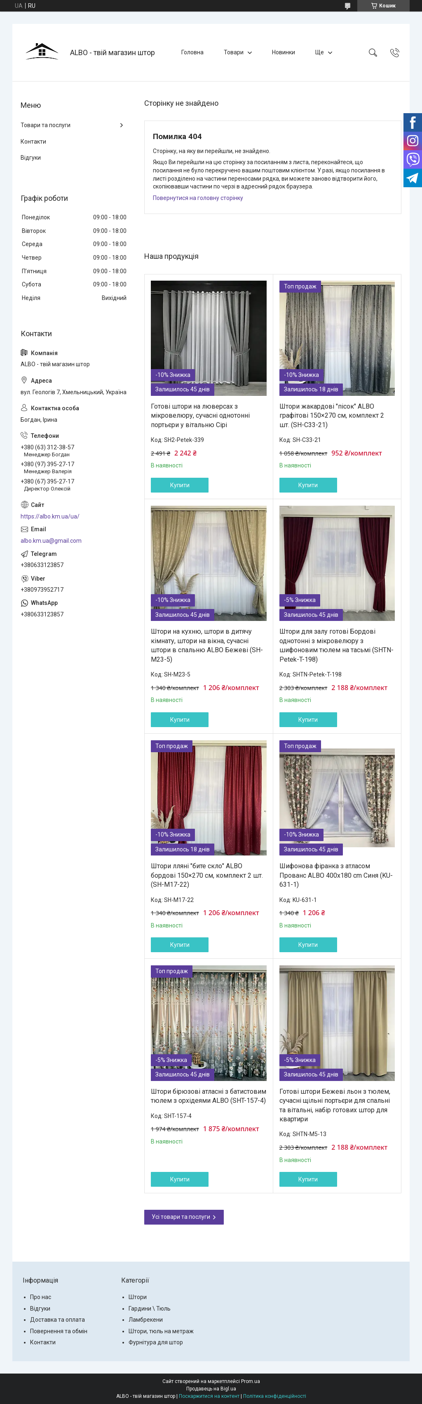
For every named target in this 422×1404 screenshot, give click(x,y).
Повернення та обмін (58, 1331)
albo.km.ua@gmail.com (51, 540)
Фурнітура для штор (156, 1342)
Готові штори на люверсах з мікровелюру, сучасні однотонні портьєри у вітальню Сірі (200, 415)
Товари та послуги (45, 125)
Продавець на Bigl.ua (211, 1389)
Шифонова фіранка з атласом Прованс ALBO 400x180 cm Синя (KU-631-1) (336, 875)
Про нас (40, 1297)
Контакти (33, 141)
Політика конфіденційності (274, 1396)
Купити (180, 485)
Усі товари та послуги (181, 1216)
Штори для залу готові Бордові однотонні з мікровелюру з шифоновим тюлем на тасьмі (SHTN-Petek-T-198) (336, 645)
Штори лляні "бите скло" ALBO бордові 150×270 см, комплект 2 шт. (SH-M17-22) (207, 875)
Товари (234, 52)
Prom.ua (250, 1381)
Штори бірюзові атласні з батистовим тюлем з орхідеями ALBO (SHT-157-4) (208, 1096)
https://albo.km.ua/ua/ (50, 516)
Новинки (283, 52)
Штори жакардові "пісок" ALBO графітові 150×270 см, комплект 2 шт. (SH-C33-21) (331, 415)
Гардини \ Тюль (150, 1308)
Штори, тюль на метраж (161, 1331)
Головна (192, 52)
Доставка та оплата (57, 1319)
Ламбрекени (146, 1319)
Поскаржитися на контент (209, 1396)
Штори (138, 1297)
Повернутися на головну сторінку (198, 198)
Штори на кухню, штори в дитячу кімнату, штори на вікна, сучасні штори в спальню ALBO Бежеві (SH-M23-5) (207, 645)
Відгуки (31, 157)
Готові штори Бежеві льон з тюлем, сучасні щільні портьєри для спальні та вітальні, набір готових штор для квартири (334, 1105)
